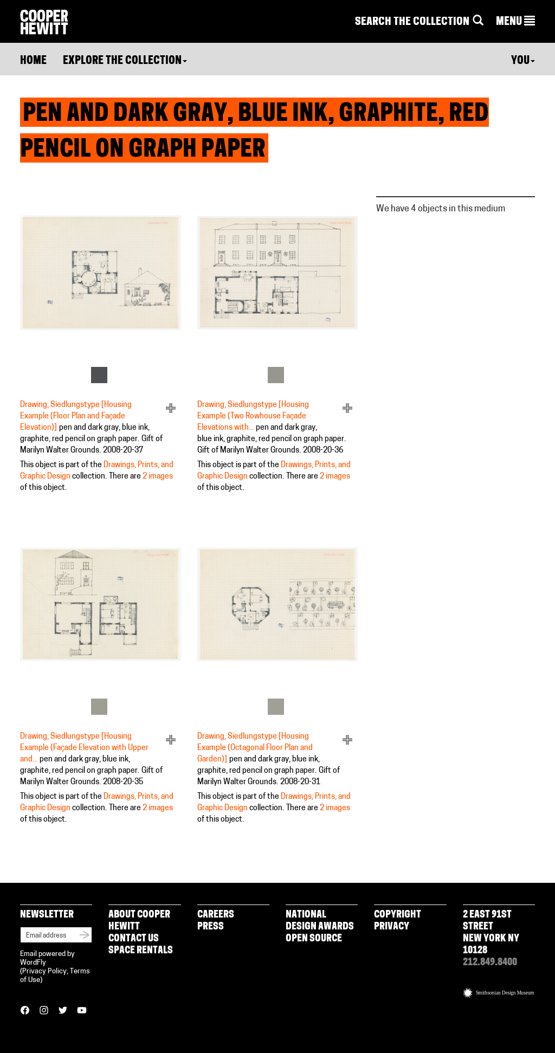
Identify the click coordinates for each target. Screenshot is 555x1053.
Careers (215, 915)
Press (210, 927)
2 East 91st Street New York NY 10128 (491, 933)
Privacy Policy (44, 971)
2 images (158, 477)
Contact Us (133, 939)
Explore (125, 61)
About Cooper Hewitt (139, 921)
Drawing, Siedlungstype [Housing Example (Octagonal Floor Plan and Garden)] (255, 748)
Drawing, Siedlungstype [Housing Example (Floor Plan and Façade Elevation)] (76, 416)
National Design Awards (320, 921)
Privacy (391, 927)
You (523, 61)
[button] (515, 22)
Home (33, 61)
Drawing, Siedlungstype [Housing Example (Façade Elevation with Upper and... (84, 748)
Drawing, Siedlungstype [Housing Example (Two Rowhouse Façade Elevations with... (253, 416)
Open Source (314, 939)
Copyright (397, 915)
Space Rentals (140, 951)
